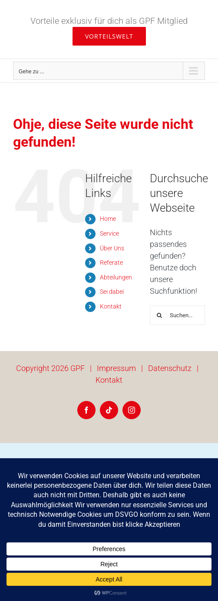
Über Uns (112, 248)
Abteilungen (116, 277)
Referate (111, 262)
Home (108, 218)
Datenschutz (170, 368)
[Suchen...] (177, 315)
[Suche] (159, 315)
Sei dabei (112, 291)
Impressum (116, 368)
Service (109, 233)
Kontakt (111, 306)
